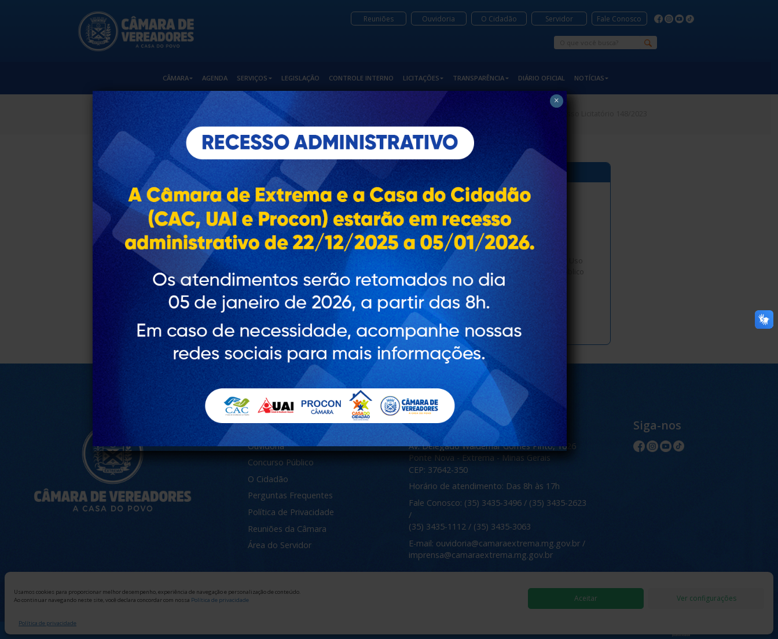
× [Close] (556, 86)
